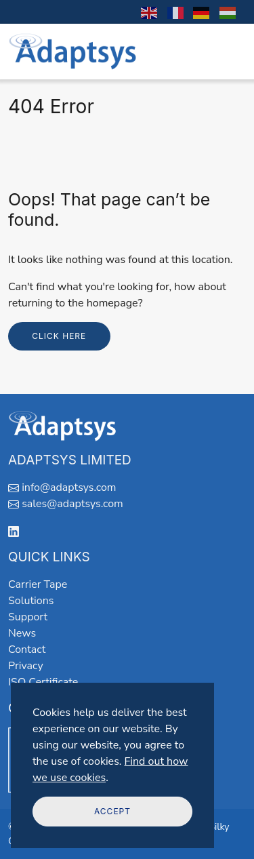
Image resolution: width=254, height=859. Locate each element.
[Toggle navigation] (227, 51)
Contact (26, 649)
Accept (112, 811)
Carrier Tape (37, 584)
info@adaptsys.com (69, 487)
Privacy (25, 665)
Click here (59, 336)
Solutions (31, 600)
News (22, 633)
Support (27, 617)
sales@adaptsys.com (72, 503)
